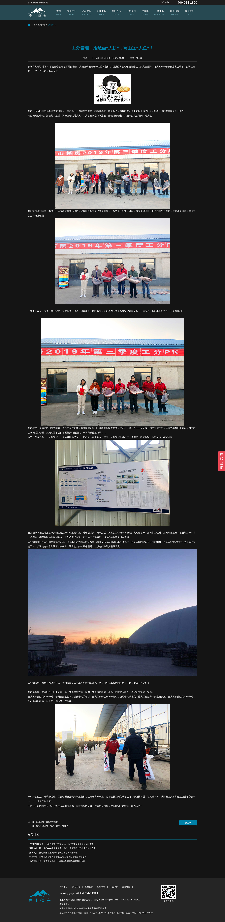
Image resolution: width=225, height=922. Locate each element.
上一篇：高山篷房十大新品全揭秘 (43, 822)
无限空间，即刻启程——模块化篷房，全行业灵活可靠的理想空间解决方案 (62, 848)
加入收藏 (165, 2)
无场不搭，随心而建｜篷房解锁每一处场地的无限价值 (53, 852)
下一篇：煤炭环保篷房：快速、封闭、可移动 (48, 826)
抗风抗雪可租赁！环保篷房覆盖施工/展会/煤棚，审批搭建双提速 (58, 857)
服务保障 (126, 886)
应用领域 (101, 886)
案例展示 (89, 886)
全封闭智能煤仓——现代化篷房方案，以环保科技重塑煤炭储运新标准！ (61, 844)
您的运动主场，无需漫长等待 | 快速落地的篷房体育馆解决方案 (57, 861)
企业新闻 (52, 25)
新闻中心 (42, 25)
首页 (33, 25)
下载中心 (114, 886)
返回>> (188, 823)
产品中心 (64, 886)
